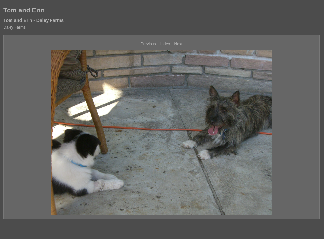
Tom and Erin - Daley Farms (33, 20)
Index (165, 44)
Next (178, 44)
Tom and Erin (24, 10)
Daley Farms (14, 27)
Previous (148, 44)
